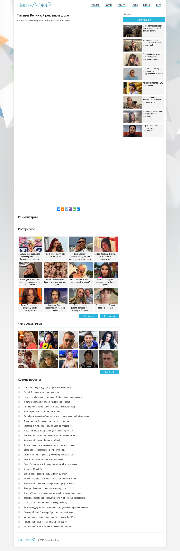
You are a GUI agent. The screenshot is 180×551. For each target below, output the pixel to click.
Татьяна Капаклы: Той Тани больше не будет (45, 522)
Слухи (135, 4)
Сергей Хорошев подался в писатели (41, 392)
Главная (95, 4)
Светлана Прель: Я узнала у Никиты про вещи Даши (48, 454)
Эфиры (108, 4)
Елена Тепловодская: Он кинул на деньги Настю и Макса (50, 464)
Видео (146, 4)
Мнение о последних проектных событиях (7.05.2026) (49, 517)
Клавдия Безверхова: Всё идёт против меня (45, 450)
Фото (158, 4)
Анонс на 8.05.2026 (33, 469)
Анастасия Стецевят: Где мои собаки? (42, 440)
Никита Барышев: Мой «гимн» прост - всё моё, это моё (50, 445)
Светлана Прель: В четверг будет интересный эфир (48, 512)
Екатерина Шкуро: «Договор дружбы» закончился (47, 387)
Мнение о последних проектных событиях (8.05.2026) (49, 406)
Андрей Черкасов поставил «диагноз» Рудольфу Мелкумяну (52, 493)
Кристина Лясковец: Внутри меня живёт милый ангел (49, 435)
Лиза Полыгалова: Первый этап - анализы (43, 459)
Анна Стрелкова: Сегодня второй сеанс (42, 411)
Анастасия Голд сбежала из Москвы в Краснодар (47, 402)
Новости (122, 4)
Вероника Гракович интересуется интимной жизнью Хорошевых (54, 498)
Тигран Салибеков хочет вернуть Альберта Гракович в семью (53, 397)
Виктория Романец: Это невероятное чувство (45, 488)
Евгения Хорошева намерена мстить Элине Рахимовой (50, 478)
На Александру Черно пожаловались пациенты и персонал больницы (57, 507)
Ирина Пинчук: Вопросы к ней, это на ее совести (46, 421)
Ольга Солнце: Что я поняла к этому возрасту (45, 502)
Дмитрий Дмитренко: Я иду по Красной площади (47, 426)
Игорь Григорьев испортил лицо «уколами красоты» (48, 430)
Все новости (109, 316)
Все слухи (89, 316)
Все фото (109, 372)
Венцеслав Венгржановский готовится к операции (47, 526)
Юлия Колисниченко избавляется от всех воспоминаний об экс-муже (56, 416)
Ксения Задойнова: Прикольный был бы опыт (45, 474)
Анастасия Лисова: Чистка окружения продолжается (49, 483)
